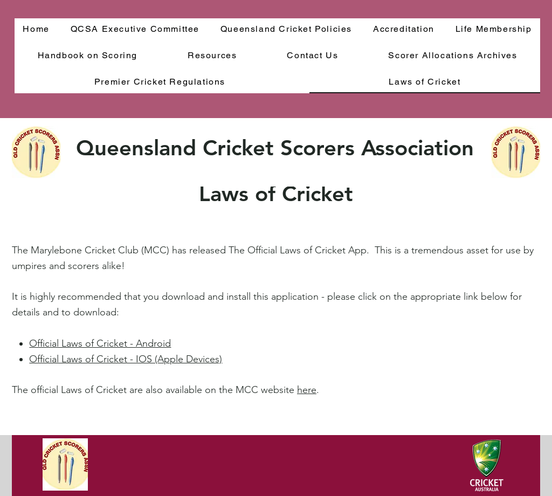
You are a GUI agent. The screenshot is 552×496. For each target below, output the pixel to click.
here (306, 390)
